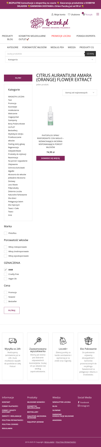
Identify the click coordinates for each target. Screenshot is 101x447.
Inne (10, 215)
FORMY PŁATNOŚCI (10, 406)
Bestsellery (12, 130)
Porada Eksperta (86, 36)
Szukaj (90, 53)
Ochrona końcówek (16, 167)
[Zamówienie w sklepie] (79, 92)
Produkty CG (87, 47)
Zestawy (11, 181)
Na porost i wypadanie (17, 161)
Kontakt (6, 402)
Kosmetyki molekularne (32, 36)
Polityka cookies (10, 424)
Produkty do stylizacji (17, 154)
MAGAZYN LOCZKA (16, 96)
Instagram (84, 405)
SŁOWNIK (56, 410)
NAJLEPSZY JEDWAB (35, 422)
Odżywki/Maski (14, 151)
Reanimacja (13, 157)
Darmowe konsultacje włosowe (63, 415)
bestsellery (32, 412)
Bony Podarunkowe (16, 123)
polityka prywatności (66, 442)
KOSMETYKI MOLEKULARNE (33, 407)
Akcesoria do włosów (17, 174)
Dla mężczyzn (14, 205)
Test (10, 100)
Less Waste (13, 184)
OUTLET (11, 127)
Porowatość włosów (34, 47)
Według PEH (57, 47)
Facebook (83, 402)
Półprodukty (13, 188)
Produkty (7, 36)
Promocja (12, 103)
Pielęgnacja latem (15, 201)
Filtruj (11, 310)
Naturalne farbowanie (17, 194)
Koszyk (87, 14)
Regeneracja (13, 147)
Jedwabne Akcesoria (16, 177)
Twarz (10, 211)
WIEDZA (72, 47)
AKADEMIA (57, 420)
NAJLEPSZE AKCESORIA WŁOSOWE (36, 417)
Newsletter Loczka (61, 402)
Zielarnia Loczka (15, 191)
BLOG (54, 406)
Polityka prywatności (12, 420)
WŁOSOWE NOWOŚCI (36, 402)
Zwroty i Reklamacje (11, 416)
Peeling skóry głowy (16, 144)
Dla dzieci (12, 198)
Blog (10, 39)
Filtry (18, 78)
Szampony (12, 120)
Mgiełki (11, 171)
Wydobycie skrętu (15, 134)
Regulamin (7, 428)
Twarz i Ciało (13, 208)
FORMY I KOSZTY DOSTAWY (9, 411)
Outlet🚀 (24, 39)
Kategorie (12, 47)
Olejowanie (13, 164)
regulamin (49, 442)
